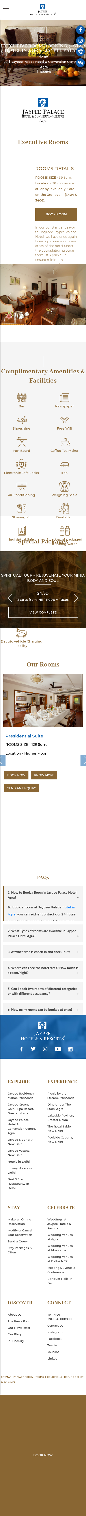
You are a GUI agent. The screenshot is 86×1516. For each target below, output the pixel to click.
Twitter (33, 1049)
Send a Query (18, 1241)
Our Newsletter (19, 1327)
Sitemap (6, 1377)
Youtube (57, 1049)
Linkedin (70, 1049)
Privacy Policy (23, 1377)
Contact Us (55, 1325)
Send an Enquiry (21, 788)
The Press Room (20, 1321)
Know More (44, 775)
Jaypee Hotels (43, 9)
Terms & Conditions (49, 1377)
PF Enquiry (16, 1341)
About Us (14, 1314)
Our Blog (14, 1334)
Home (43, 56)
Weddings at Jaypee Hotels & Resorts (59, 1224)
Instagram (45, 1049)
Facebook (21, 1049)
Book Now (16, 775)
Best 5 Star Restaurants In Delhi (18, 1183)
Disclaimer (8, 1382)
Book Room (56, 214)
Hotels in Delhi (19, 1161)
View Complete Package (43, 614)
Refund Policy (74, 1377)
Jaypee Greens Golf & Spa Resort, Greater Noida (21, 1109)
